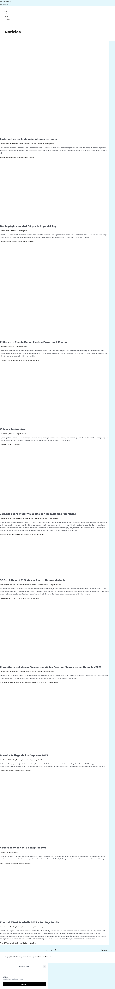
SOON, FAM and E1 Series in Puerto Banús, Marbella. (33, 580)
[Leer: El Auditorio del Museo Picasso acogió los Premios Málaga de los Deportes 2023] (47, 662)
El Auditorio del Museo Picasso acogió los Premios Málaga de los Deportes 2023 (50, 667)
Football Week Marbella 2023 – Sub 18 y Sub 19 (29, 922)
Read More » (18, 157)
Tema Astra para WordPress (43, 957)
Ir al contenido (5, 2)
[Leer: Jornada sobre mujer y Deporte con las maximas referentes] (47, 509)
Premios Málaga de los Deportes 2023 (24, 755)
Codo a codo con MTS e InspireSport (23, 847)
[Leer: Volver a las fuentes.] (47, 424)
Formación (27, 144)
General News (4, 347)
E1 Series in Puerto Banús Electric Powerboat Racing (33, 342)
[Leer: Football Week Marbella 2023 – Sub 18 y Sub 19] (47, 917)
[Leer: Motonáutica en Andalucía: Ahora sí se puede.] (47, 134)
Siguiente (105, 950)
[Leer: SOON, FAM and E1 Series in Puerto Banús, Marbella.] (47, 575)
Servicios (31, 518)
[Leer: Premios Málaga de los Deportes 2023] (47, 751)
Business (3, 518)
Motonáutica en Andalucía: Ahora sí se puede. (29, 139)
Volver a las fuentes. (13, 429)
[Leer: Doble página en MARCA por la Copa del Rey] (47, 221)
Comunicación (4, 144)
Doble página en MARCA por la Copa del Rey (28, 226)
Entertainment (14, 144)
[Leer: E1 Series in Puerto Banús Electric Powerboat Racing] (47, 337)
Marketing (19, 518)
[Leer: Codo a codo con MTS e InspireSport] (47, 843)
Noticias (33, 144)
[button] (4, 966)
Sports (39, 144)
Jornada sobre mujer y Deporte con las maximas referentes (38, 513)
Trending (42, 518)
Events (21, 144)
